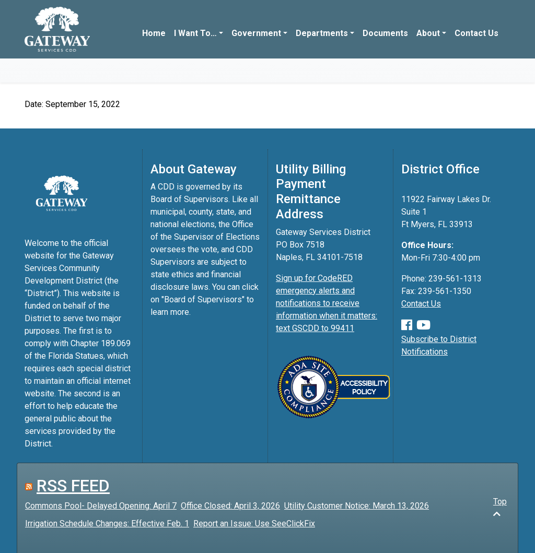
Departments (322, 33)
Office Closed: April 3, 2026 (230, 506)
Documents (385, 33)
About (428, 33)
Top (500, 507)
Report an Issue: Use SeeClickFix (254, 523)
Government (256, 33)
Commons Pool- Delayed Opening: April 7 (101, 506)
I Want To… (195, 33)
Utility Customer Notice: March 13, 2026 (356, 506)
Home (154, 33)
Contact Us (476, 33)
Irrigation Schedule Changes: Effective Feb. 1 (107, 523)
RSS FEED (73, 486)
